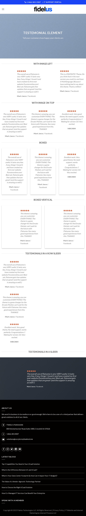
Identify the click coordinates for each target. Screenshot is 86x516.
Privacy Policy (58, 510)
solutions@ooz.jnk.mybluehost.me (20, 439)
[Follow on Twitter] (12, 449)
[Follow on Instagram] (8, 449)
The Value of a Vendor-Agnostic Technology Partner (21, 482)
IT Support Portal (52, 2)
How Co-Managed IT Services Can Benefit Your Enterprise (23, 493)
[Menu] (3, 9)
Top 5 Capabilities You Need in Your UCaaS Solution (21, 464)
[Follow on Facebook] (4, 449)
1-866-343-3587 (33, 2)
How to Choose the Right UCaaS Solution (17, 487)
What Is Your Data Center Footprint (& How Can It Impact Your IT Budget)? (29, 476)
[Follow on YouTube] (20, 449)
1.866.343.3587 (13, 434)
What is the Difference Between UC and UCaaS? (19, 470)
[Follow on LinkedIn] (16, 449)
